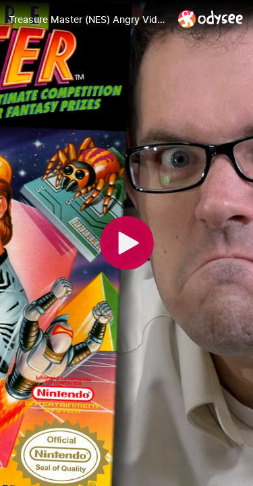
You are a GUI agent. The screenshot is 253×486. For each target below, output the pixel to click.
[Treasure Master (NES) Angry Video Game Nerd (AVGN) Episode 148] (88, 19)
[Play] (127, 243)
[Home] (211, 18)
